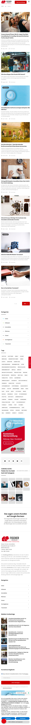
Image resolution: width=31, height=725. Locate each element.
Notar (16, 394)
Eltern (22, 364)
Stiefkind (10, 404)
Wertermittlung (20, 2)
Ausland (22, 356)
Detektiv (3, 361)
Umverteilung (5, 407)
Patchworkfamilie (23, 394)
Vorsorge (18, 410)
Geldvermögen (17, 377)
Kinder (22, 388)
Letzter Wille (18, 391)
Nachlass (4, 394)
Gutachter (18, 383)
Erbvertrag (13, 375)
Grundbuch (4, 383)
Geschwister (14, 380)
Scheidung (4, 399)
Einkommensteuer (15, 364)
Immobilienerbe (16, 388)
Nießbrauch (10, 394)
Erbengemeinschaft (6, 369)
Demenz (21, 358)
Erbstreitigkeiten (5, 375)
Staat (13, 402)
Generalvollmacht (6, 380)
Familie (26, 375)
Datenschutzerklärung (7, 673)
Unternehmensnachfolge (14, 407)
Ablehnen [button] (8, 718)
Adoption (4, 356)
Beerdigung (4, 358)
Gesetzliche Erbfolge (22, 380)
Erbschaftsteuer (17, 372)
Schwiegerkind (23, 399)
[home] (6, 2)
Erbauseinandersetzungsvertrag (9, 367)
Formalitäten (5, 377)
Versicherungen (5, 410)
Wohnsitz (14, 413)
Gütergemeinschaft (6, 386)
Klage (3, 391)
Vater (23, 407)
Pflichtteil (4, 396)
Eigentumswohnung (6, 364)
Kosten (7, 391)
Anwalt (16, 356)
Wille (3, 413)
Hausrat (3, 388)
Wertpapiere (24, 410)
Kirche (27, 388)
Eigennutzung (17, 361)
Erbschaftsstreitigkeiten (7, 372)
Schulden (16, 399)
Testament (20, 404)
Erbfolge (13, 369)
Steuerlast (4, 404)
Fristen (11, 377)
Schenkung (10, 399)
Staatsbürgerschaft (20, 402)
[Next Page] (26, 303)
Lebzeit (12, 391)
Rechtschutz (10, 396)
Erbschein (25, 372)
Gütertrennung (15, 386)
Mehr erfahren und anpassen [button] (15, 722)
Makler (24, 391)
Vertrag (12, 410)
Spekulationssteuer (6, 402)
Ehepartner (9, 361)
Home (2, 6)
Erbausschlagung (21, 367)
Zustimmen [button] (22, 718)
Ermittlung (20, 375)
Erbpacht (19, 369)
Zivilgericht (20, 413)
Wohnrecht (8, 413)
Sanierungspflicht (19, 396)
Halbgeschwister (24, 386)
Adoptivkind (10, 356)
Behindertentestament (13, 358)
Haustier (9, 388)
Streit (15, 404)
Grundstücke (11, 383)
